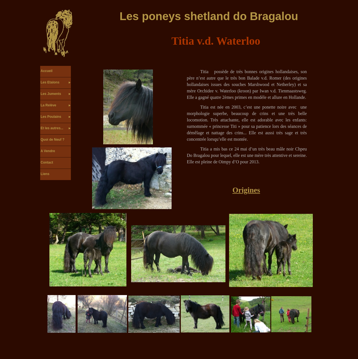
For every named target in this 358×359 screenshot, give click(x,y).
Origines (246, 190)
